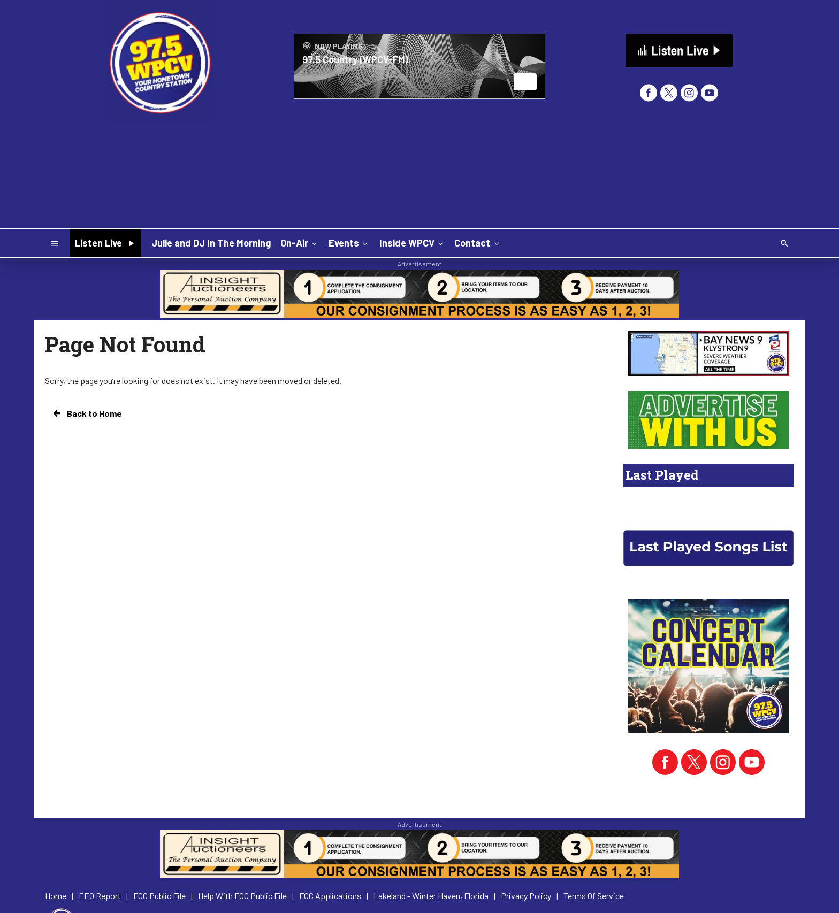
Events (349, 242)
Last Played (662, 475)
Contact (477, 242)
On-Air (299, 242)
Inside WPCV (412, 242)
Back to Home (86, 413)
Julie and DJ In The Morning (211, 243)
